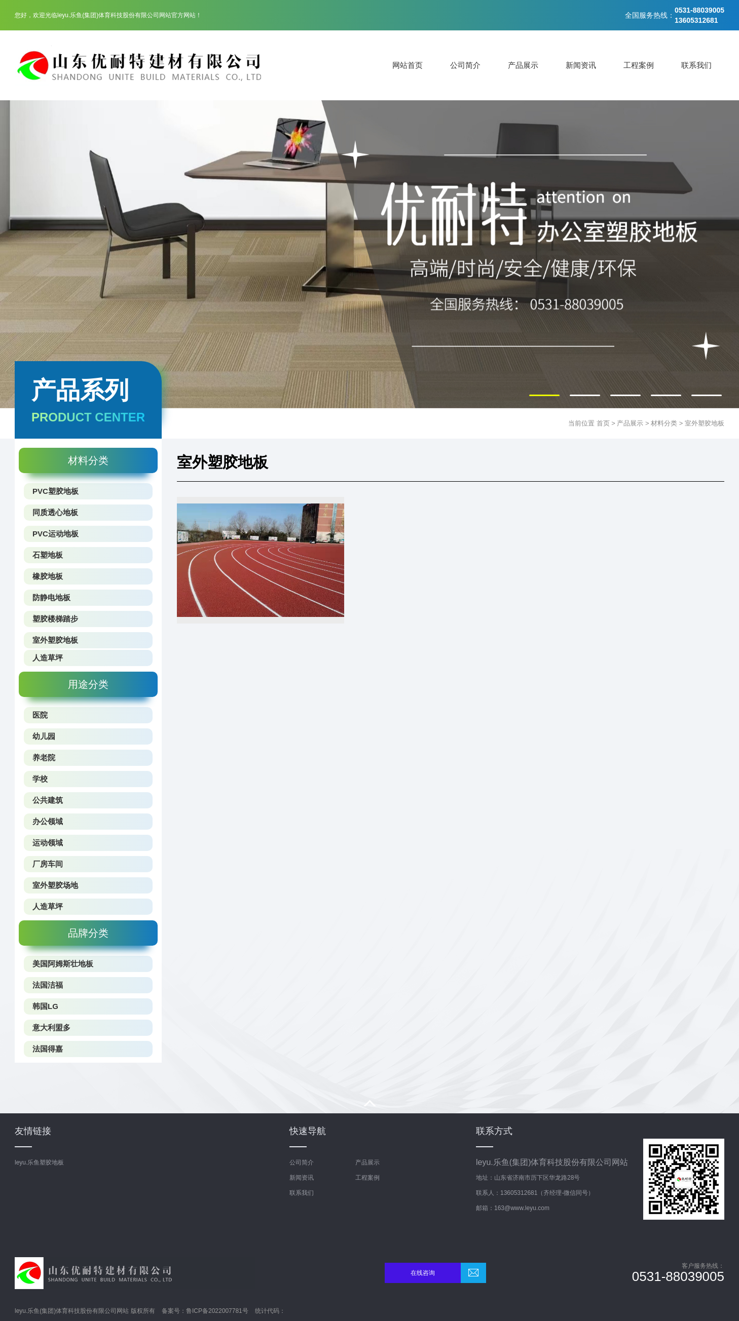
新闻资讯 (581, 65)
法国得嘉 (47, 1048)
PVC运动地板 (55, 533)
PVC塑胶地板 (55, 491)
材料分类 (664, 423)
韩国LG (45, 1006)
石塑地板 (47, 555)
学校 (40, 778)
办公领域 (47, 821)
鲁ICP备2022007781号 (217, 1310)
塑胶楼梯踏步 (55, 618)
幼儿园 (43, 736)
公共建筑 (47, 800)
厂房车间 (47, 864)
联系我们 (696, 65)
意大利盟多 (51, 1027)
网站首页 (407, 65)
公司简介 (465, 65)
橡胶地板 (47, 576)
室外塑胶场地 (55, 885)
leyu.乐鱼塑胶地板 (39, 1162)
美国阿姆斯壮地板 (62, 963)
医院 (40, 715)
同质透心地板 (55, 512)
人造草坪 (47, 657)
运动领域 (47, 842)
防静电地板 (51, 597)
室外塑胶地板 (704, 423)
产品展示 (523, 65)
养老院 (43, 757)
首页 (603, 423)
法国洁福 (47, 985)
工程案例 (638, 65)
